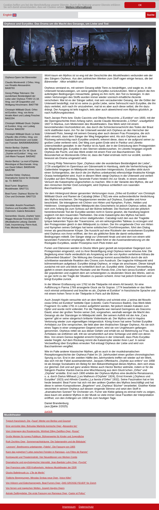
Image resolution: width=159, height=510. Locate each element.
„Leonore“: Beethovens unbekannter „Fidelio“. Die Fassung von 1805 (40, 446)
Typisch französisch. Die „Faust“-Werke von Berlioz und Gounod (38, 421)
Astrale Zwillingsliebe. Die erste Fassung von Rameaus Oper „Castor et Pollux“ (46, 493)
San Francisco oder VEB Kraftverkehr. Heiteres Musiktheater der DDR (41, 467)
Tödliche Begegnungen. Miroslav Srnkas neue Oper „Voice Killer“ (38, 477)
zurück (48, 411)
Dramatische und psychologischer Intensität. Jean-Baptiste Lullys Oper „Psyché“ (46, 462)
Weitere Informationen (79, 7)
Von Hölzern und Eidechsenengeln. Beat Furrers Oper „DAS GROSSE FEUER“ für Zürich (51, 483)
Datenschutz (86, 506)
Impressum (69, 506)
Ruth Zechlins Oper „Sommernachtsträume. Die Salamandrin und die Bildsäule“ (46, 441)
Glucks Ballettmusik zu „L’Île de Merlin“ (25, 472)
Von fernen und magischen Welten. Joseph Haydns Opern (35, 488)
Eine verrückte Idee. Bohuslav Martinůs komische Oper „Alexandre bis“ (41, 426)
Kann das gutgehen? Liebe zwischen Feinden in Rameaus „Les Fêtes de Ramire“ (47, 452)
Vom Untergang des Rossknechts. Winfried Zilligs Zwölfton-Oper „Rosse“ (42, 431)
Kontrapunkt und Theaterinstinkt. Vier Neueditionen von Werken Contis (41, 457)
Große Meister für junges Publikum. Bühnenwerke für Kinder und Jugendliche (45, 436)
